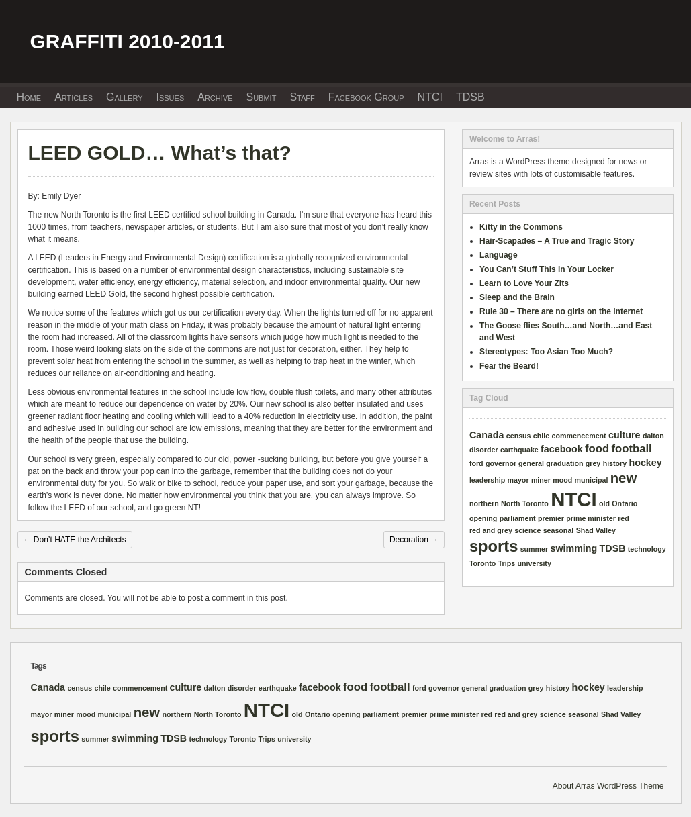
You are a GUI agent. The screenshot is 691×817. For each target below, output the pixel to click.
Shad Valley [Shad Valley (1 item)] (596, 530)
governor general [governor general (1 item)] (515, 463)
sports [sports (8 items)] (493, 546)
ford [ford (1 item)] (476, 463)
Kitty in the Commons (521, 227)
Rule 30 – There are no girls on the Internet (561, 311)
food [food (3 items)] (597, 448)
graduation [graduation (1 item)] (564, 463)
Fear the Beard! (509, 366)
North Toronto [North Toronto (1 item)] (525, 503)
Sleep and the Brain (517, 297)
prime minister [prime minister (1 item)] (590, 518)
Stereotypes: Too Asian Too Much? (546, 351)
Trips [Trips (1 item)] (506, 563)
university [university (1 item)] (534, 563)
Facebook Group (366, 97)
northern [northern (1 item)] (484, 503)
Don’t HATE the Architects (75, 539)
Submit (261, 97)
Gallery (124, 97)
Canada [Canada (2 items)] (486, 435)
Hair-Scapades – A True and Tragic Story (557, 241)
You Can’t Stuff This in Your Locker (546, 269)
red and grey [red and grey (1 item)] (490, 530)
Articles (73, 97)
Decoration (414, 539)
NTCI (430, 97)
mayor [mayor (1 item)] (518, 480)
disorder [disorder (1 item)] (483, 450)
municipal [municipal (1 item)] (591, 480)
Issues (170, 97)
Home (29, 97)
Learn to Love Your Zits (524, 283)
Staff (301, 97)
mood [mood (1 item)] (562, 480)
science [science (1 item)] (527, 530)
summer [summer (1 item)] (534, 549)
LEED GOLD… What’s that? (159, 153)
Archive (214, 97)
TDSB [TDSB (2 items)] (613, 548)
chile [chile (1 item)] (541, 436)
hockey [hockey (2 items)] (645, 462)
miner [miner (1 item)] (541, 480)
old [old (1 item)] (604, 503)
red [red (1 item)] (623, 518)
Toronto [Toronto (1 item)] (482, 563)
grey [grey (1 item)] (593, 463)
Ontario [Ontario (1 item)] (624, 503)
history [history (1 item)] (615, 463)
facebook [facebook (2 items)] (562, 449)
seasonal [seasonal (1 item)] (558, 530)
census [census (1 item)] (518, 436)
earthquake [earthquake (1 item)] (519, 450)
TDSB (470, 97)
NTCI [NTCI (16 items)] (573, 499)
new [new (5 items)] (623, 478)
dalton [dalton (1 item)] (653, 436)
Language (498, 255)
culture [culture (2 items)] (624, 435)
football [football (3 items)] (632, 448)
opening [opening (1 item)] (483, 518)
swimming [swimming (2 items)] (574, 548)
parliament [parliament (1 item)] (518, 518)
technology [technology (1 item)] (647, 549)
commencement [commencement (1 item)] (579, 436)
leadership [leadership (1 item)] (487, 480)
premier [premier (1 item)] (551, 518)
